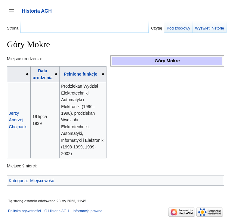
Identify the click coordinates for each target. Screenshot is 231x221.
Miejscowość (42, 180)
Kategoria (18, 180)
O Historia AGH (57, 211)
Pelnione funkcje (80, 74)
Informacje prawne (88, 211)
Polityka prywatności (24, 211)
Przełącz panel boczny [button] (13, 14)
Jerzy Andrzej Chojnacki (18, 120)
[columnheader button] (19, 74)
